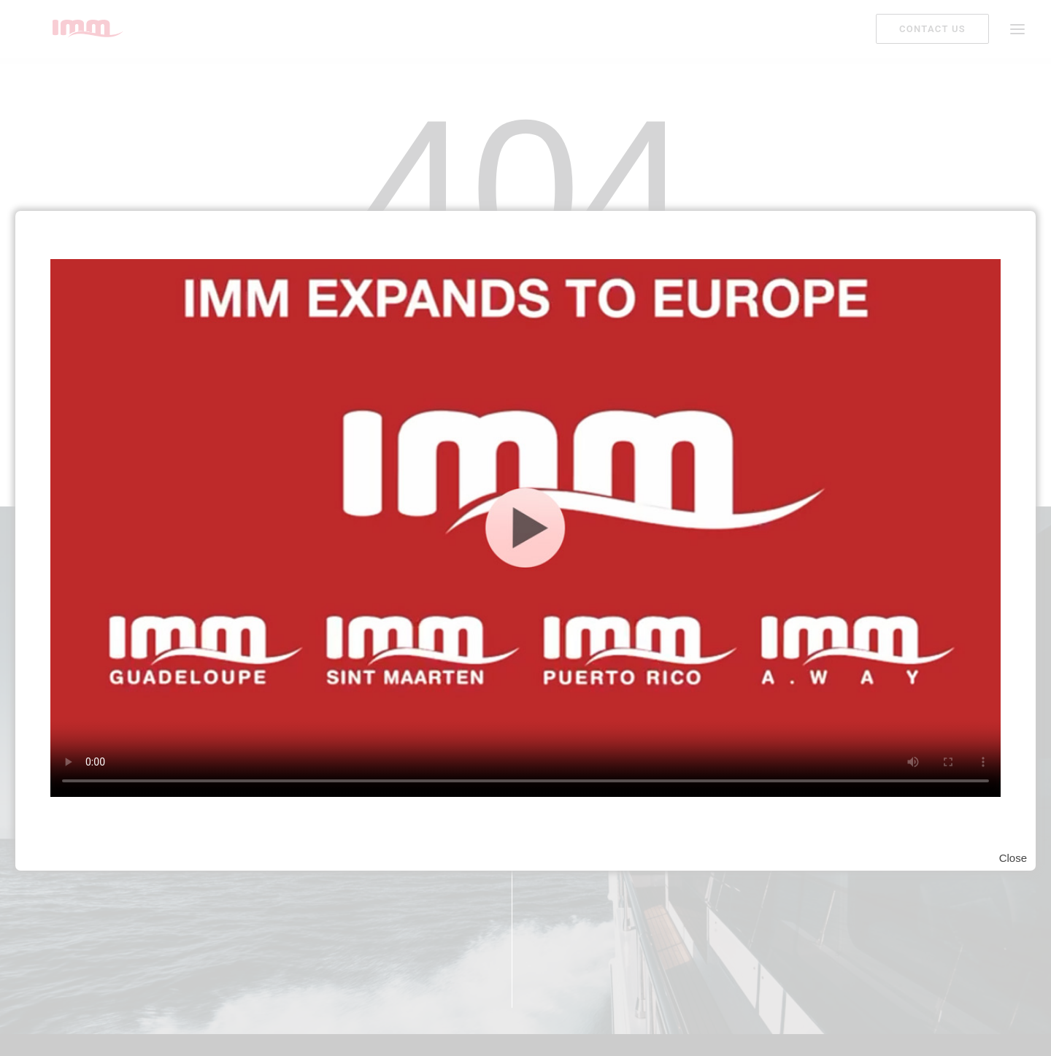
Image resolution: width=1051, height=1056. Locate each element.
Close (1013, 858)
